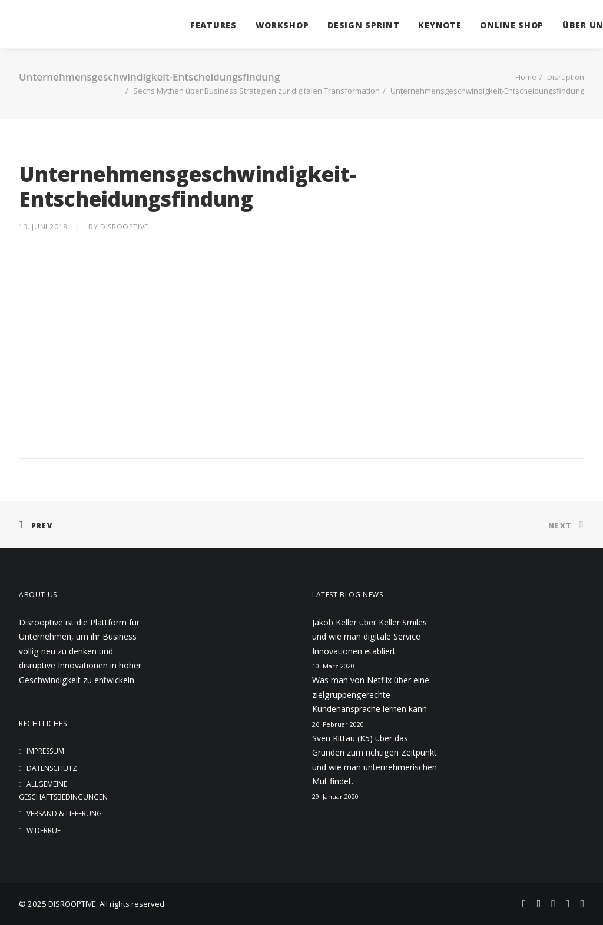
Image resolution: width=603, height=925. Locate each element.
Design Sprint (346, 25)
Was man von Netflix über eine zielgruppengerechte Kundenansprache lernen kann (370, 694)
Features (196, 25)
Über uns (568, 25)
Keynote (421, 25)
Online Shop (494, 25)
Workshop (264, 25)
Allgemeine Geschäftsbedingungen (63, 790)
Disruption (565, 77)
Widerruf (43, 831)
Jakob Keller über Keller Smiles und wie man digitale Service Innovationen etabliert (369, 637)
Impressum (45, 751)
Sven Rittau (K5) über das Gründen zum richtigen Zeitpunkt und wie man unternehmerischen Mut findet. (374, 760)
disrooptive (124, 227)
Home (525, 77)
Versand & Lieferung (64, 813)
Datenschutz (51, 768)
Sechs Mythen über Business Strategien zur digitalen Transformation (256, 90)
